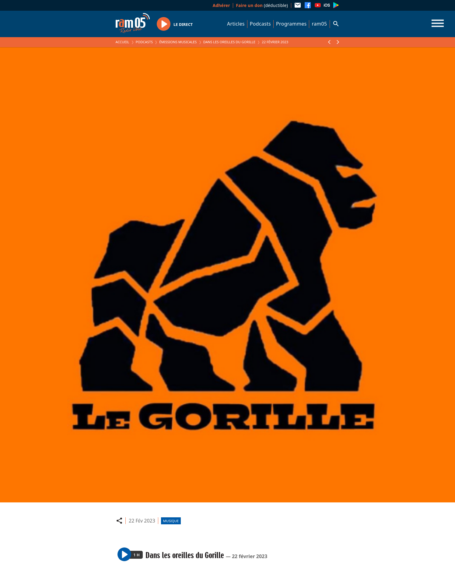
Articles (236, 23)
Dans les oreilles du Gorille (229, 42)
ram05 (319, 23)
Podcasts (260, 23)
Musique (171, 521)
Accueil (122, 42)
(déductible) (262, 5)
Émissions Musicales (178, 42)
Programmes (291, 23)
